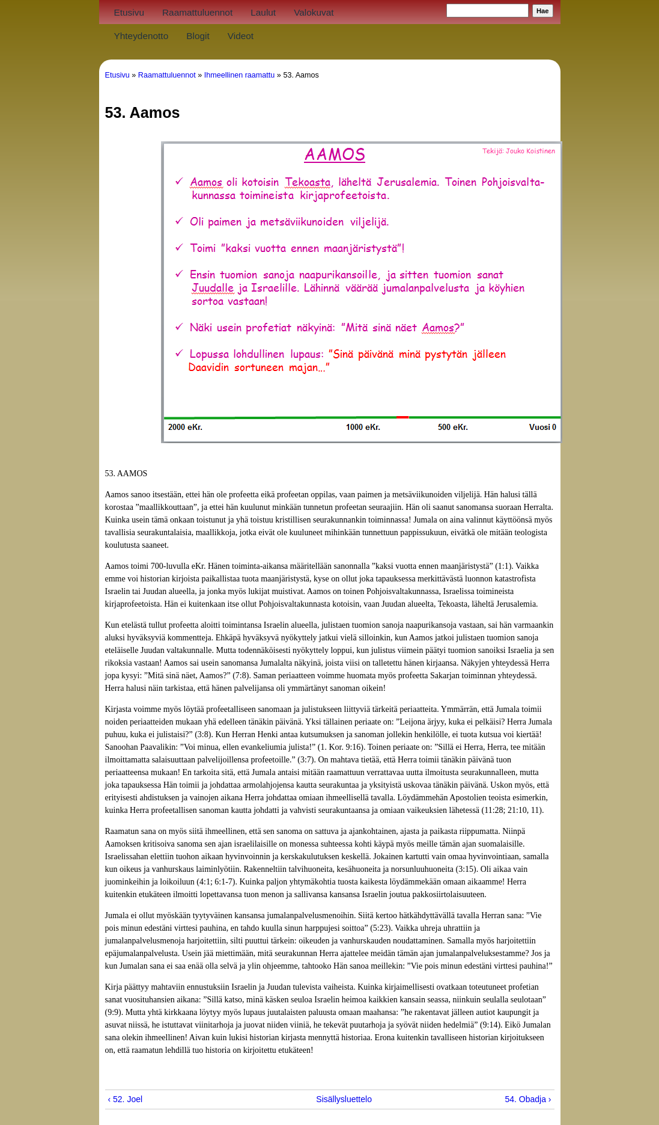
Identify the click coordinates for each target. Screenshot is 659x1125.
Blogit (198, 36)
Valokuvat (313, 12)
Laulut (263, 12)
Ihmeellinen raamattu (239, 75)
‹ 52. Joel (125, 1099)
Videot (241, 36)
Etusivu (129, 12)
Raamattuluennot (197, 12)
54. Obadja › (528, 1099)
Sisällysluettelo (325, 1099)
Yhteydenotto (141, 36)
